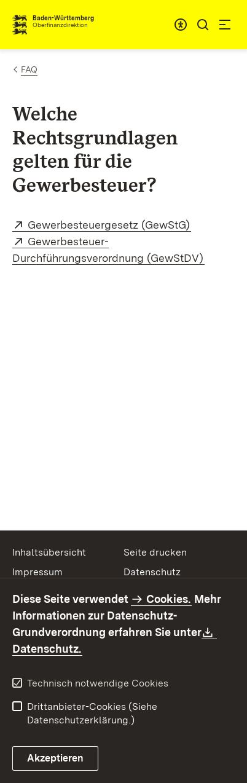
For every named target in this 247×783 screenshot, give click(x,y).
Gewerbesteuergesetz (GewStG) (109, 224)
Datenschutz (152, 572)
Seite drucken (155, 552)
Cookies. (168, 598)
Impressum (37, 572)
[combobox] (180, 24)
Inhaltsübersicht (49, 552)
